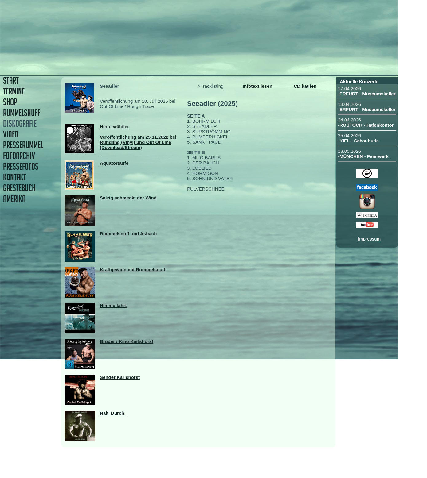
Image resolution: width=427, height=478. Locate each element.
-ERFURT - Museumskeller (367, 93)
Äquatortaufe (114, 163)
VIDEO (10, 134)
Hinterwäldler (114, 126)
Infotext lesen (257, 86)
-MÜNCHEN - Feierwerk (363, 156)
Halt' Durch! (113, 413)
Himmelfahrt (113, 305)
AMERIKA (14, 199)
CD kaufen (305, 86)
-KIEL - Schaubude (358, 140)
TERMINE (14, 91)
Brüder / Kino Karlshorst (126, 341)
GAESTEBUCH (19, 188)
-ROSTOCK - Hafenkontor (366, 125)
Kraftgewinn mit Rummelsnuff (132, 269)
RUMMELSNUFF (21, 113)
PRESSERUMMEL (23, 145)
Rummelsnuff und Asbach (128, 233)
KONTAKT (14, 177)
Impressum (369, 238)
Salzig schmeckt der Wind (128, 197)
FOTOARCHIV (19, 156)
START (11, 80)
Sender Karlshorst (120, 377)
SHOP (10, 102)
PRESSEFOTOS (20, 166)
